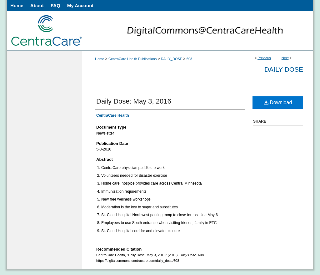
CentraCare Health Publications (132, 59)
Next (285, 58)
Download (278, 102)
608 (189, 59)
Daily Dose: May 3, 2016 (133, 101)
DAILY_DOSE (171, 59)
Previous (264, 58)
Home (99, 59)
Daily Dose (283, 69)
